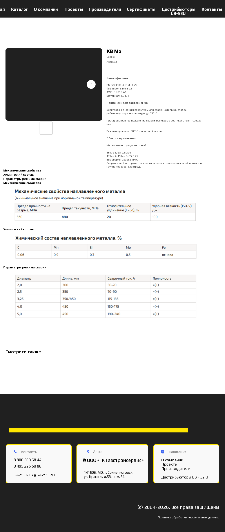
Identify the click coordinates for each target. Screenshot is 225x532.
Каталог (19, 9)
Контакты (212, 9)
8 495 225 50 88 (27, 466)
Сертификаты (141, 9)
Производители (105, 9)
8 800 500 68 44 (27, 459)
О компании (46, 9)
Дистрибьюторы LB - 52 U (184, 477)
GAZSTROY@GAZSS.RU (34, 475)
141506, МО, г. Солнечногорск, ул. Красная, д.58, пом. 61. (108, 474)
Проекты (74, 9)
